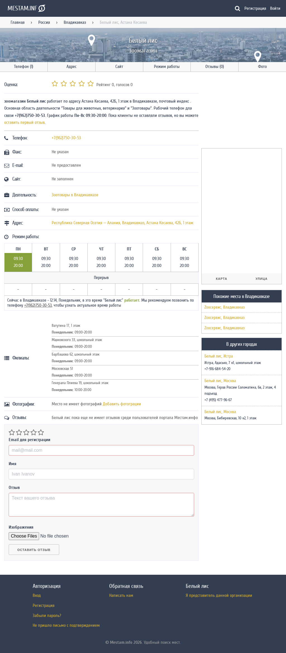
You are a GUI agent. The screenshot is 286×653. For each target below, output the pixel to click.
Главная (18, 22)
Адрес (71, 66)
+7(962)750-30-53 (66, 137)
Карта (221, 278)
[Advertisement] (243, 111)
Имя (12, 463)
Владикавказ (75, 22)
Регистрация (255, 8)
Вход (37, 595)
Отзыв (14, 487)
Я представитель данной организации (219, 595)
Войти (275, 8)
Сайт (119, 66)
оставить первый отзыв (24, 122)
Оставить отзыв (34, 550)
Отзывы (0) (214, 66)
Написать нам (121, 595)
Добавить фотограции (122, 403)
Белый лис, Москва (220, 381)
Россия (44, 22)
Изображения (21, 527)
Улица (262, 278)
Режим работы (167, 66)
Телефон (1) (23, 66)
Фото (262, 66)
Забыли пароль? (47, 615)
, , (122, 222)
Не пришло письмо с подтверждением (66, 625)
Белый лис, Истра (218, 356)
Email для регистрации (29, 439)
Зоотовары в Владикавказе (75, 194)
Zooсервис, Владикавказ (224, 307)
